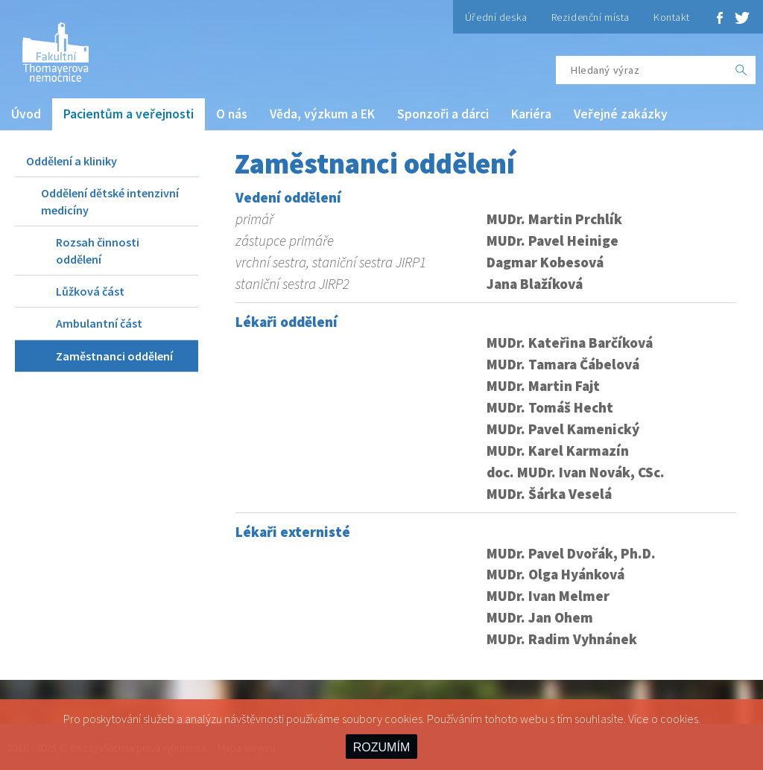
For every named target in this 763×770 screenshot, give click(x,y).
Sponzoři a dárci (443, 114)
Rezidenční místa (590, 17)
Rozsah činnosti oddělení (97, 250)
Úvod (26, 114)
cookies (679, 718)
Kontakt (671, 17)
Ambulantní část (99, 323)
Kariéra (531, 114)
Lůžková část (90, 291)
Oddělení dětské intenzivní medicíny (110, 201)
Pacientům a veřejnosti (128, 114)
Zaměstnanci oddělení (114, 356)
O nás (231, 114)
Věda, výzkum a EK (322, 114)
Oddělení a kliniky (71, 160)
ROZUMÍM (381, 747)
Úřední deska (496, 17)
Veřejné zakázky (621, 114)
